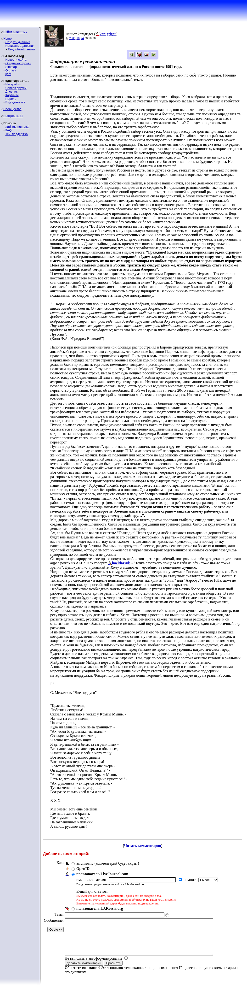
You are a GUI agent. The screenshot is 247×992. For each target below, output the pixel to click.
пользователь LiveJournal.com (102, 874)
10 (78, 38)
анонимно (85, 863)
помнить (191, 880)
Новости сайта (15, 59)
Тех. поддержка (16, 134)
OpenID (83, 869)
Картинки (11, 95)
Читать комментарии (142, 846)
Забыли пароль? (17, 127)
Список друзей (15, 88)
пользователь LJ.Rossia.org (99, 908)
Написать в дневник (19, 45)
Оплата (10, 70)
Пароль (10, 98)
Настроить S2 (13, 116)
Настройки (13, 84)
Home (7, 38)
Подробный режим (21, 49)
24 (82, 38)
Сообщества (12, 109)
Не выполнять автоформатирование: (94, 965)
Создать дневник (17, 42)
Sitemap (11, 67)
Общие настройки (18, 63)
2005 (72, 38)
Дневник (11, 91)
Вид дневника (15, 102)
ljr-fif (8, 74)
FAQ (8, 130)
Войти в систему (15, 32)
